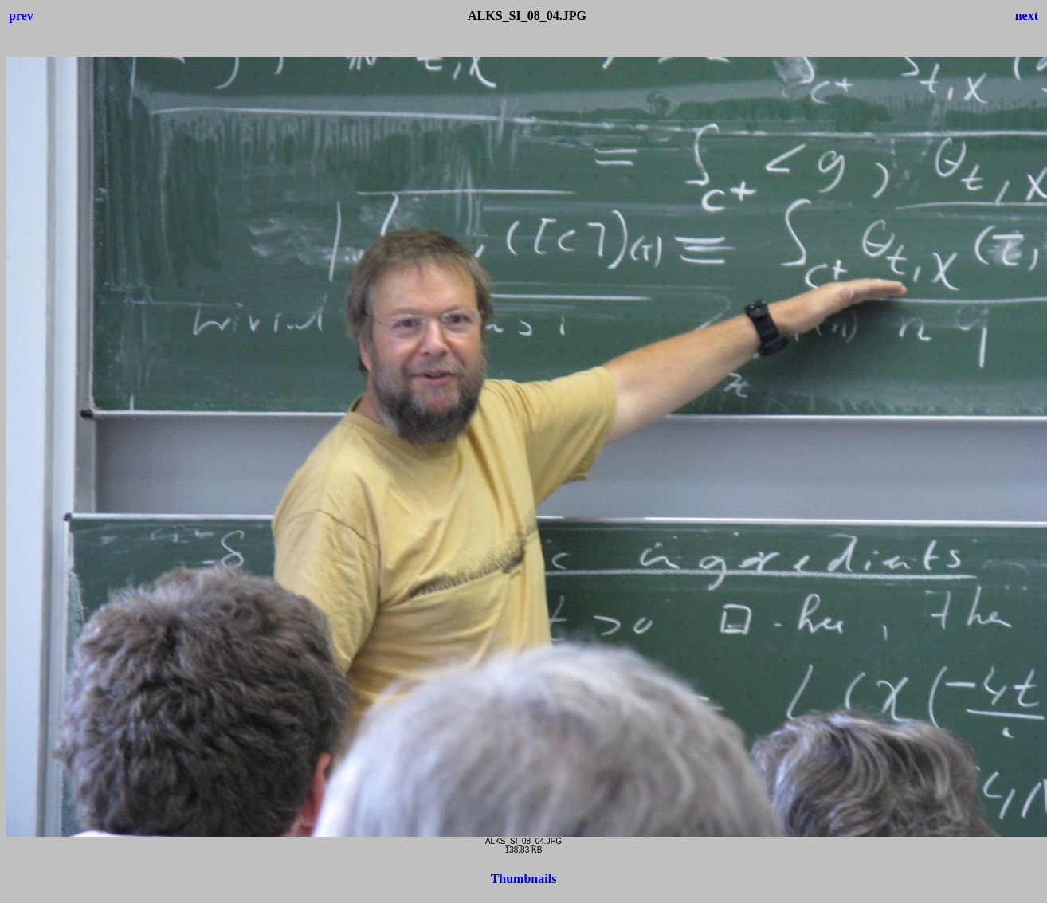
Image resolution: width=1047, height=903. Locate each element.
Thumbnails (524, 878)
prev (21, 15)
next (1026, 15)
